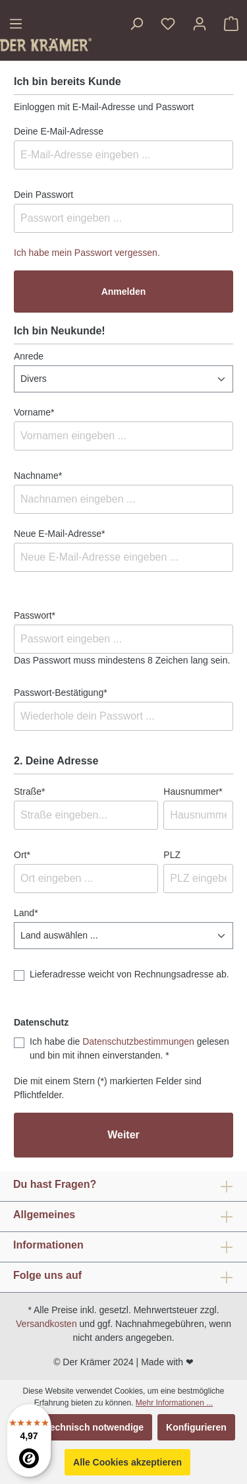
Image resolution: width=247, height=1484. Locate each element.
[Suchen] (136, 24)
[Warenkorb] (231, 24)
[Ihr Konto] (199, 24)
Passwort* (34, 615)
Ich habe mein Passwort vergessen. (87, 252)
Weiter (123, 1134)
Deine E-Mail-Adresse (58, 131)
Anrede (28, 356)
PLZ (171, 855)
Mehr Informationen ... (174, 1402)
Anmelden (123, 291)
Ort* (22, 855)
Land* (26, 913)
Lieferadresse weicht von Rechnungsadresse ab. (129, 974)
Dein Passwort (43, 194)
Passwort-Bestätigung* (60, 692)
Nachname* (38, 475)
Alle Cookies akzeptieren (127, 1462)
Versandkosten (46, 1323)
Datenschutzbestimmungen (138, 1041)
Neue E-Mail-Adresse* (59, 533)
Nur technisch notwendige (86, 1427)
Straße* (29, 791)
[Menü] (16, 24)
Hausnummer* (192, 791)
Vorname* (34, 412)
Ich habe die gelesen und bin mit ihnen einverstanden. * (129, 1048)
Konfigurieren (196, 1427)
